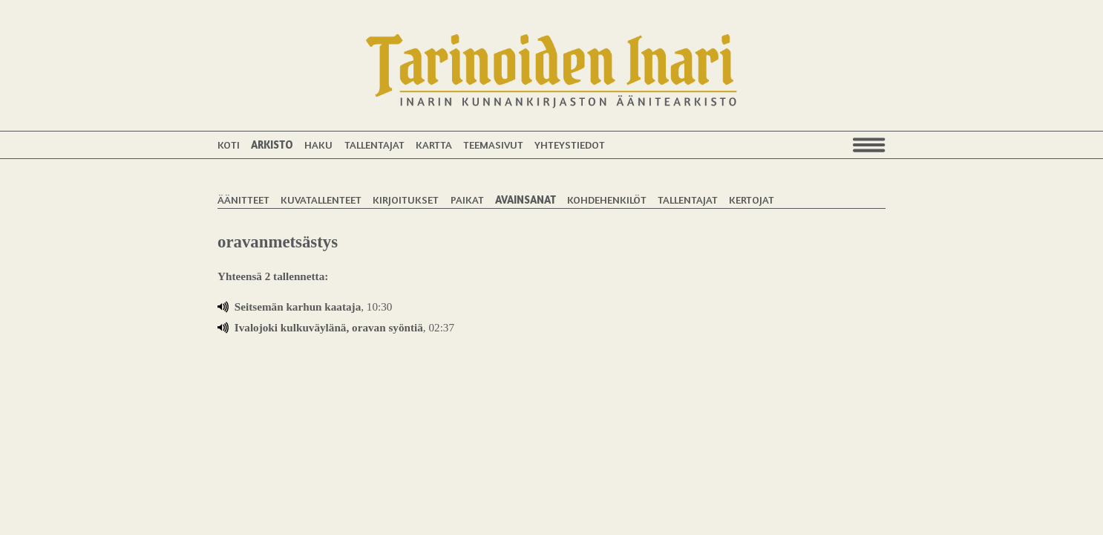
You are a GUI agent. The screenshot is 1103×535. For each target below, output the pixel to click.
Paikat (467, 199)
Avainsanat (525, 199)
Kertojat (751, 199)
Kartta (434, 144)
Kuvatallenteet (321, 199)
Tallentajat (374, 144)
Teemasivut (493, 144)
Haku (318, 144)
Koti (228, 144)
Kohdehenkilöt (607, 199)
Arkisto (272, 144)
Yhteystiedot (569, 144)
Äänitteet (243, 199)
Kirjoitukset (406, 199)
